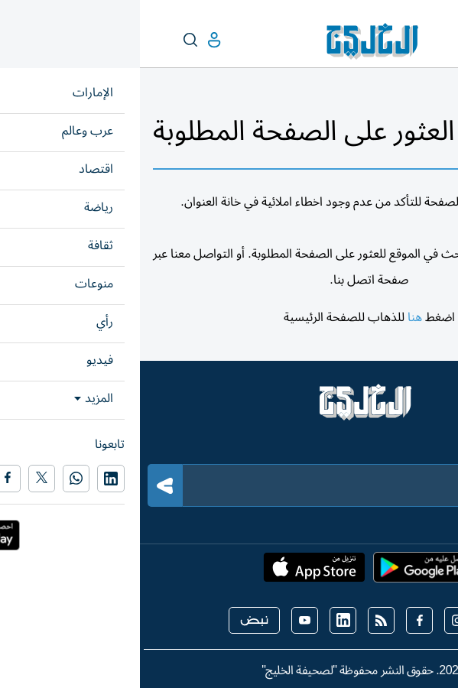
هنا (275, 317)
